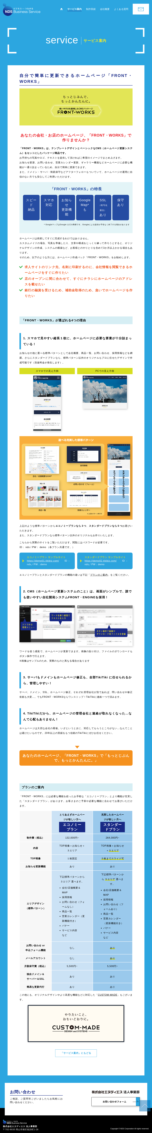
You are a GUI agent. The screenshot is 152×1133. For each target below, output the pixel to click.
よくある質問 (121, 9)
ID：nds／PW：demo (48, 561)
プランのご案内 (99, 575)
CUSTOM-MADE (107, 995)
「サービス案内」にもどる (76, 1052)
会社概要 (105, 9)
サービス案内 (74, 9)
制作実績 (91, 9)
